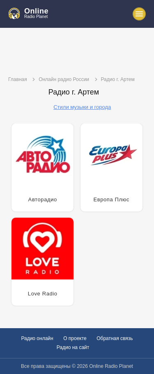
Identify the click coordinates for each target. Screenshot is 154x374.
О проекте (75, 338)
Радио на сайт (73, 347)
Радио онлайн (37, 338)
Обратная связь (115, 338)
